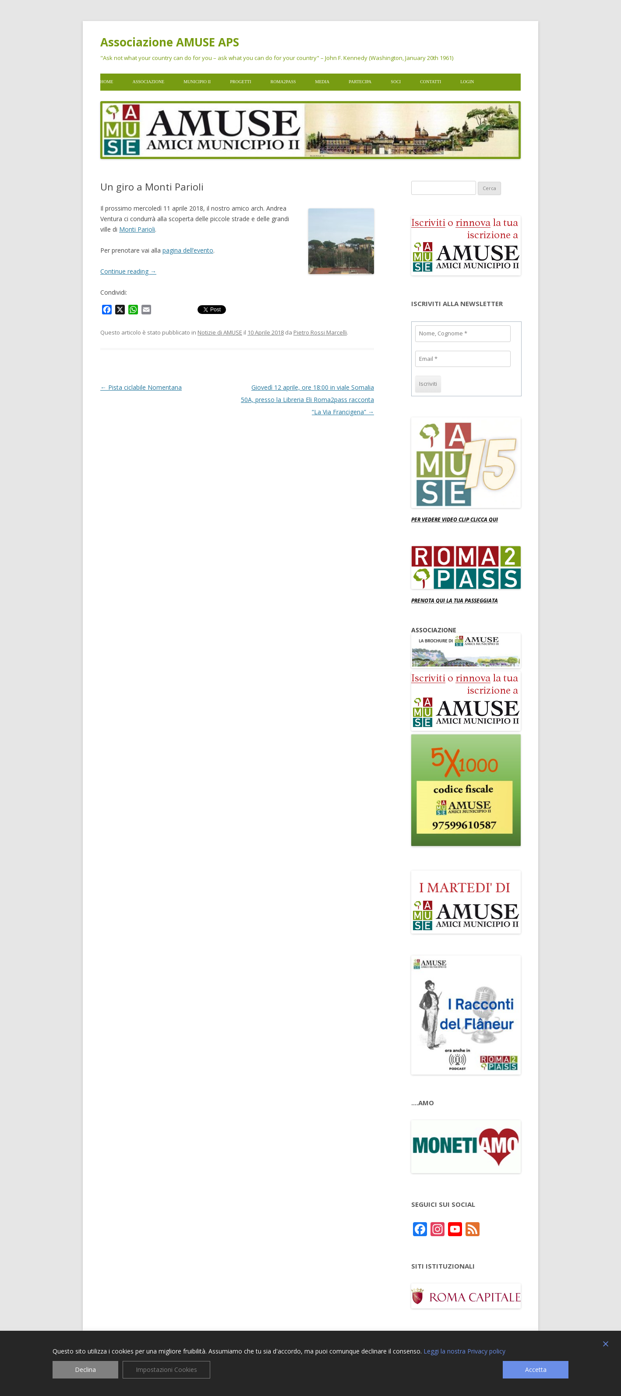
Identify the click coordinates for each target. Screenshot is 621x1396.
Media (322, 81)
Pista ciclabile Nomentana (141, 387)
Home (106, 81)
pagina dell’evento (187, 250)
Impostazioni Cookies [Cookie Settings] (166, 1369)
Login (467, 81)
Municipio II (197, 81)
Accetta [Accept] (536, 1369)
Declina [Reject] (85, 1369)
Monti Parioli (137, 229)
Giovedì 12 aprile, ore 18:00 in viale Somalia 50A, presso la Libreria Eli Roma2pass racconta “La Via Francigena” (307, 399)
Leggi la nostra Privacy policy (464, 1351)
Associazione (148, 81)
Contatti (430, 81)
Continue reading (128, 271)
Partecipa (360, 81)
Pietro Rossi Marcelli (320, 332)
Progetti (240, 81)
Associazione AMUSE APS (169, 42)
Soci (396, 81)
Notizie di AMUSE (220, 332)
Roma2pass (283, 81)
